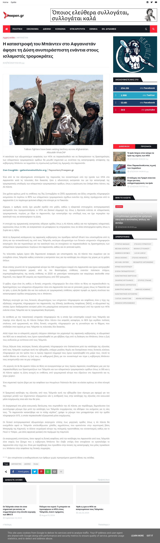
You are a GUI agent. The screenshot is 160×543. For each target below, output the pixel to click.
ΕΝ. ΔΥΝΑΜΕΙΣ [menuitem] (109, 29)
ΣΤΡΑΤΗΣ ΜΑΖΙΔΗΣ (122, 244)
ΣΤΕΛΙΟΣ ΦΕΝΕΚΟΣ (139, 258)
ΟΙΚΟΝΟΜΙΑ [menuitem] (33, 29)
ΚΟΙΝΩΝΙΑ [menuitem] (60, 29)
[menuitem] (6, 29)
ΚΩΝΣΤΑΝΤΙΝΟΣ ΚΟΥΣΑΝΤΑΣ (126, 294)
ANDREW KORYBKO (122, 253)
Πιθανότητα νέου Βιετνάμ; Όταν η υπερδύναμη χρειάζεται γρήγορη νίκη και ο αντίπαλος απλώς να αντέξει (133, 218)
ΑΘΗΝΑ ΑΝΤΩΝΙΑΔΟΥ (144, 298)
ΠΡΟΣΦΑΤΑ (146, 146)
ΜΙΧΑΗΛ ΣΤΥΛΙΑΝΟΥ (141, 248)
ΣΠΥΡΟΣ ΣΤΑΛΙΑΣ (144, 280)
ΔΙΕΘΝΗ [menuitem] (47, 29)
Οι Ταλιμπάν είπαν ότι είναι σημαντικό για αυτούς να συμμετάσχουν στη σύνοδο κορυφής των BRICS (19, 510)
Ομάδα (13, 2)
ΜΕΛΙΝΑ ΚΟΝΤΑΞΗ (122, 248)
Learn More (137, 536)
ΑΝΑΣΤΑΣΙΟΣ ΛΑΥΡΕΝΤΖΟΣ (125, 285)
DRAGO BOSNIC (121, 258)
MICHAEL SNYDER (122, 262)
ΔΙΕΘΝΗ (27, 464)
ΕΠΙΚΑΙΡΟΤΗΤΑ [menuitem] (77, 29)
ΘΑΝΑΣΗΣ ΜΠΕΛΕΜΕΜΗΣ (125, 303)
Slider (36, 464)
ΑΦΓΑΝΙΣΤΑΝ (22, 37)
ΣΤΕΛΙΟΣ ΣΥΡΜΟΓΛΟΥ (142, 244)
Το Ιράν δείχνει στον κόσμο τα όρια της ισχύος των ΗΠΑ (140, 154)
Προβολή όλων (103, 479)
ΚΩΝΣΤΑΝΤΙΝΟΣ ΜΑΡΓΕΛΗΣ (126, 276)
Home (5, 2)
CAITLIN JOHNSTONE (123, 298)
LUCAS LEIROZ (140, 253)
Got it (150, 536)
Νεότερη (7, 524)
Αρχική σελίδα (9, 37)
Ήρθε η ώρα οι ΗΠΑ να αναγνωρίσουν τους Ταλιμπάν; (89, 508)
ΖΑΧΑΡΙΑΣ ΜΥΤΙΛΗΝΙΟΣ (124, 280)
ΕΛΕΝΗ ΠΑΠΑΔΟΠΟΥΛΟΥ (124, 271)
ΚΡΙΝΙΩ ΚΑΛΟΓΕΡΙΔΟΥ (123, 267)
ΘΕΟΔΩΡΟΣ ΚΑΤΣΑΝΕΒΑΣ (143, 262)
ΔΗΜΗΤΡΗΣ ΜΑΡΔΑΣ (123, 289)
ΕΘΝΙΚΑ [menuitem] (93, 29)
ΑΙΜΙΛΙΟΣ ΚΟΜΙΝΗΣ (143, 289)
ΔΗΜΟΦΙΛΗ (124, 146)
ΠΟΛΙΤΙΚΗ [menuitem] (17, 29)
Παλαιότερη (103, 524)
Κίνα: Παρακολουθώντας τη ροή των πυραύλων (141, 166)
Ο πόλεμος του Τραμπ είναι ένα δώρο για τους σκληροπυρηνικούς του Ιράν (141, 181)
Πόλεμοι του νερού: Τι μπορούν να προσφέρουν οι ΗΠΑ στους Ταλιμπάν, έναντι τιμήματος (54, 509)
